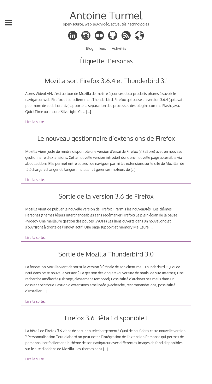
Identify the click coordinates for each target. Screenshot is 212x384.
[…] (88, 111)
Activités (119, 48)
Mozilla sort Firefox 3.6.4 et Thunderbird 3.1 (106, 81)
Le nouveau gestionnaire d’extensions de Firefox (106, 138)
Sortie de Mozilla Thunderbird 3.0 (106, 254)
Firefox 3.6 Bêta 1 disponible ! (106, 318)
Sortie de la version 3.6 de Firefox (106, 196)
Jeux (102, 48)
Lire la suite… (35, 121)
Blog (89, 48)
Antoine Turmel (106, 15)
